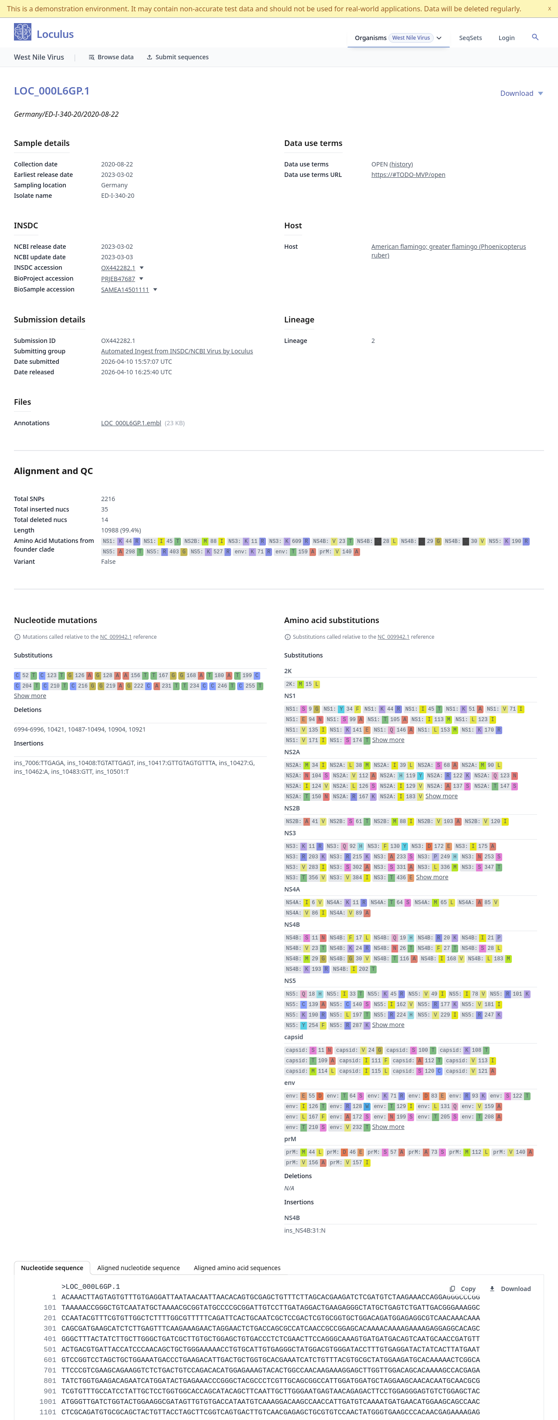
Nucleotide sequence (52, 1268)
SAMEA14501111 (125, 289)
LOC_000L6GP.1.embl (131, 423)
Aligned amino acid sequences (237, 1268)
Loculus (55, 34)
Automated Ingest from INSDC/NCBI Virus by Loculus (177, 351)
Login (507, 38)
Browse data (111, 57)
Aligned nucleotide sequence (138, 1268)
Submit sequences (177, 57)
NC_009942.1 (116, 637)
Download (522, 93)
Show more (30, 695)
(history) (401, 164)
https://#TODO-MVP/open (408, 174)
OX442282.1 (118, 268)
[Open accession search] (535, 37)
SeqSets (470, 38)
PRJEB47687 (118, 279)
